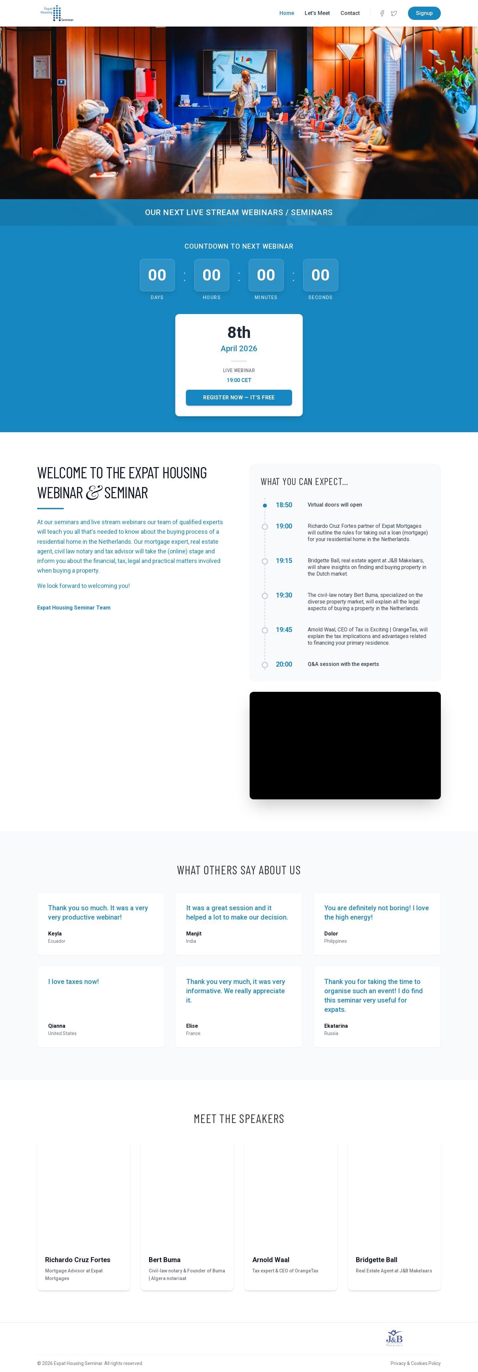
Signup (424, 13)
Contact (350, 13)
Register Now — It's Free (239, 397)
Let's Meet (317, 13)
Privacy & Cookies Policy (416, 1363)
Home (286, 13)
